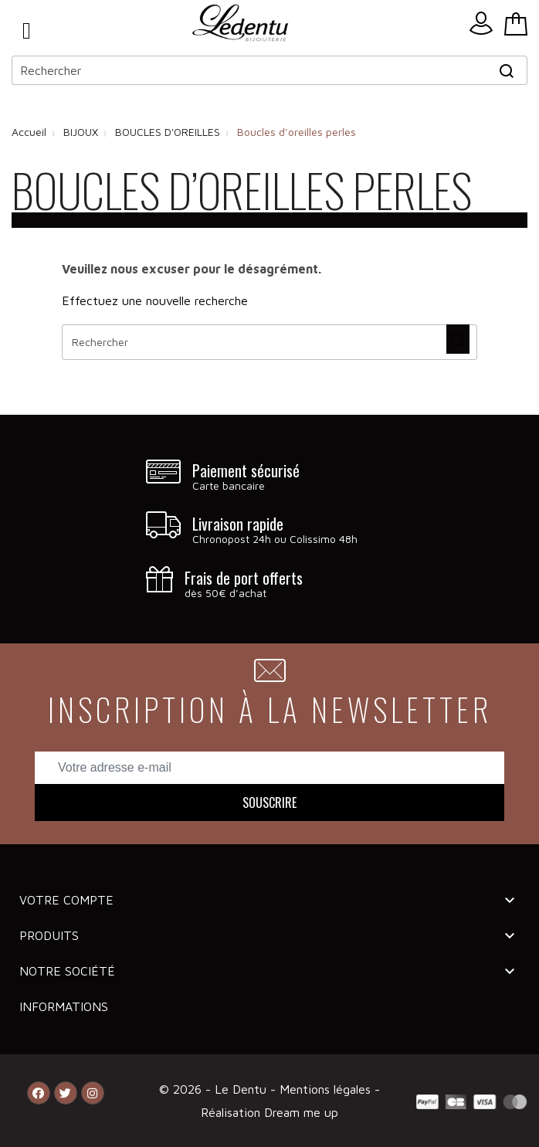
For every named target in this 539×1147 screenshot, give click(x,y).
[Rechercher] (269, 70)
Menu (27, 30)
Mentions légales (327, 1089)
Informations (63, 1006)
